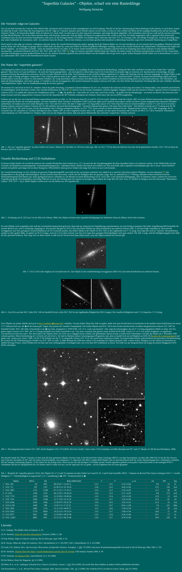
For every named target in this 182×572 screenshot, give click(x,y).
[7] (163, 172)
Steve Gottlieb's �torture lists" (51, 323)
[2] (68, 51)
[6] (71, 90)
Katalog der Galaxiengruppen (163, 336)
